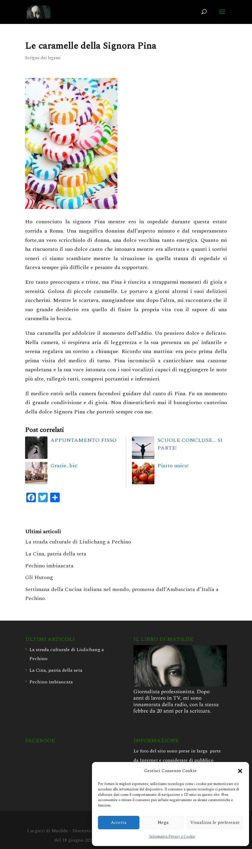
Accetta (119, 822)
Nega (163, 822)
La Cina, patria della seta (55, 554)
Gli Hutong (39, 577)
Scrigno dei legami (42, 58)
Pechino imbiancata (49, 566)
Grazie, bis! (64, 466)
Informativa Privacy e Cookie (172, 836)
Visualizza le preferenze (215, 822)
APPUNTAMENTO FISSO (83, 440)
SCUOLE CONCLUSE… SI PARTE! (189, 444)
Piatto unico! (173, 466)
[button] (240, 771)
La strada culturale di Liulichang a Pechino (78, 542)
